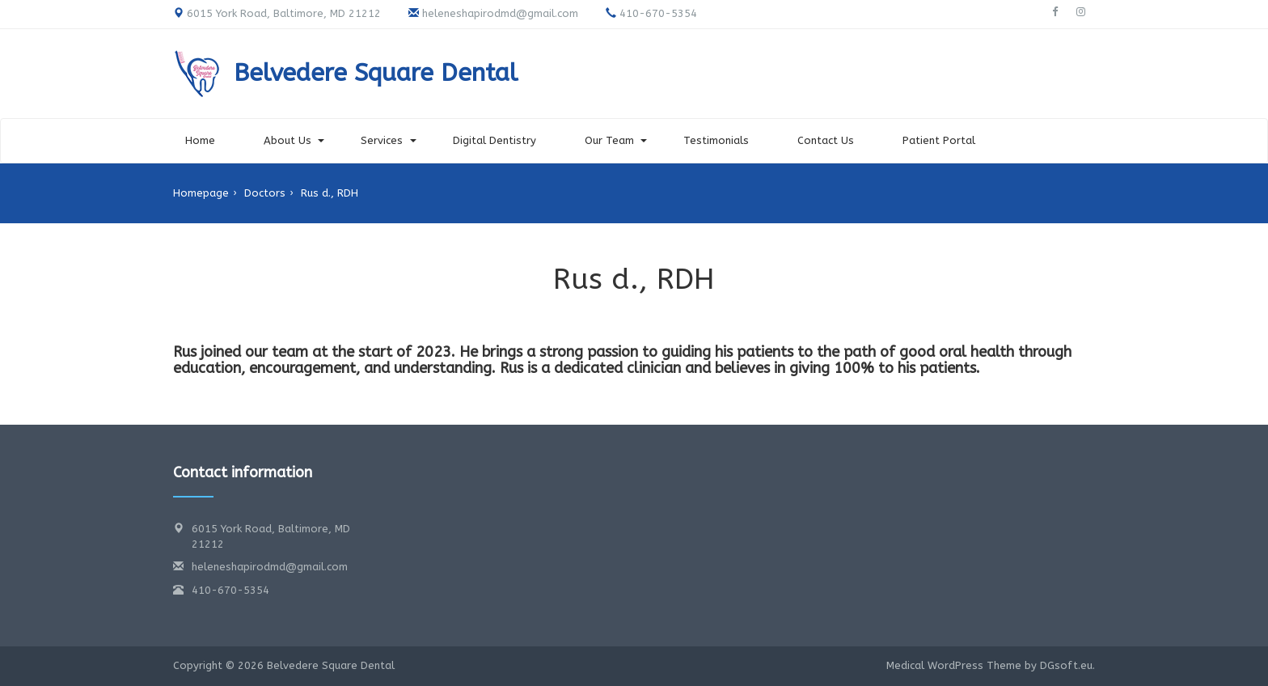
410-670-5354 (230, 590)
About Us (287, 140)
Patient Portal (938, 140)
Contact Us (825, 140)
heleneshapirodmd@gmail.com (270, 567)
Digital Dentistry (494, 140)
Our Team (609, 140)
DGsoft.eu (1066, 665)
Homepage (201, 193)
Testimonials (716, 140)
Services (382, 140)
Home (200, 140)
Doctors (264, 193)
